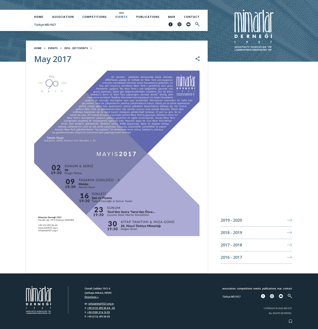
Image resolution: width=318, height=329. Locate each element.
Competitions (94, 17)
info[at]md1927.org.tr (101, 303)
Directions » (92, 297)
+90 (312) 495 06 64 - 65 (101, 308)
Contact (192, 17)
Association (63, 17)
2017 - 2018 (231, 252)
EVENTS (53, 48)
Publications (148, 17)
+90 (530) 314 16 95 (98, 312)
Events (121, 17)
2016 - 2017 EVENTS (76, 48)
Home (38, 17)
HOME (38, 48)
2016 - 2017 (231, 264)
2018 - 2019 (231, 239)
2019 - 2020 (231, 227)
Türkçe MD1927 (45, 25)
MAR (171, 17)
